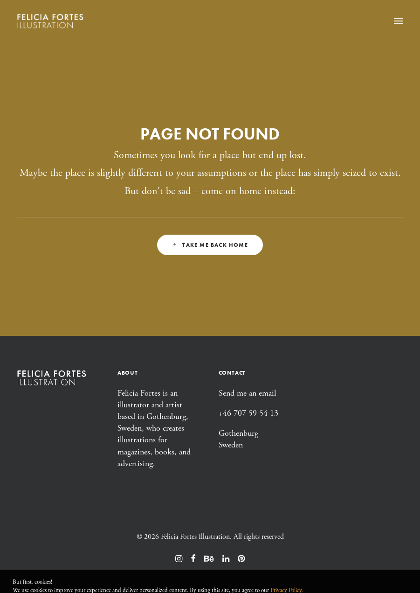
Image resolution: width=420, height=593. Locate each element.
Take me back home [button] (210, 245)
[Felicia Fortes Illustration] (50, 21)
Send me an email (247, 393)
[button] (398, 21)
